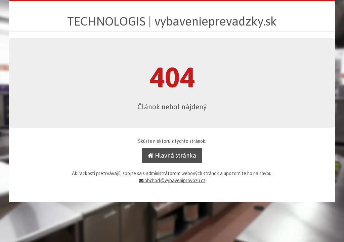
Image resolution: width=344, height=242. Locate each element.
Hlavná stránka (172, 155)
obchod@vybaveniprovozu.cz (172, 180)
